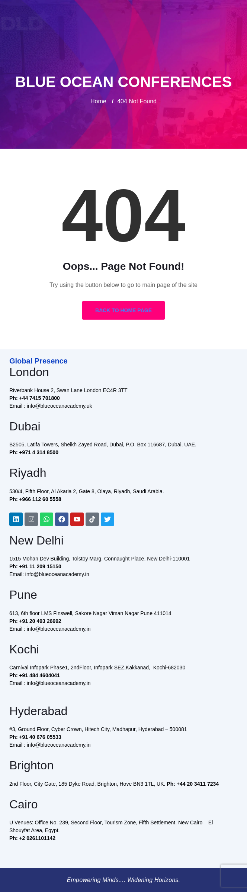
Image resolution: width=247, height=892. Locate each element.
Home (98, 101)
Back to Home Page (123, 310)
